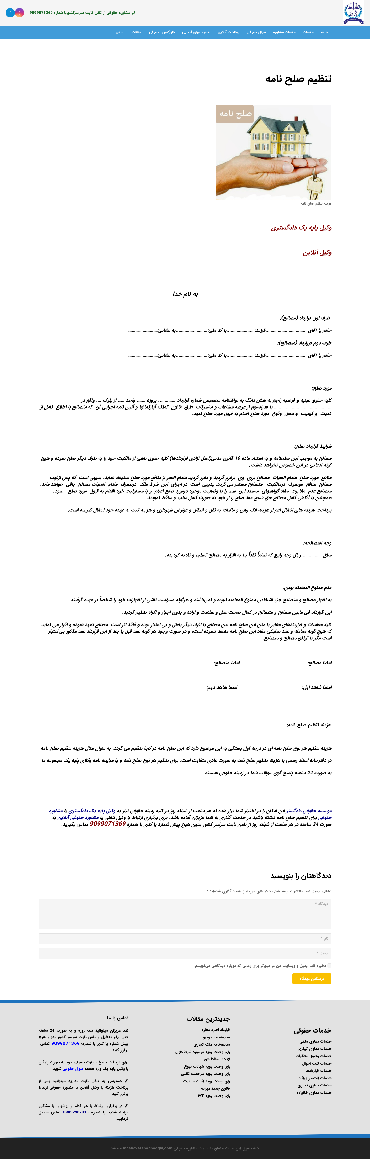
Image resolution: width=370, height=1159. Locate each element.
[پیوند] (353, 13)
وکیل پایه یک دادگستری (301, 228)
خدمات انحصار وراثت (314, 1078)
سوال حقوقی (73, 1069)
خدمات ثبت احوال (316, 1064)
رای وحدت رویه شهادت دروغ (207, 1067)
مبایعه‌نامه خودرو (216, 1037)
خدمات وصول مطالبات (313, 1056)
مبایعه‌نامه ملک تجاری (211, 1045)
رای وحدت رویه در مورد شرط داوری (201, 1052)
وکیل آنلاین (317, 253)
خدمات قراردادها (318, 1071)
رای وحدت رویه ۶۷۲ (214, 1096)
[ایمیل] (185, 953)
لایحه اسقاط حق (217, 1059)
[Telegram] (10, 12)
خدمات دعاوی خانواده (314, 1093)
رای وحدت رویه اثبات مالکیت (206, 1081)
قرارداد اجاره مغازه (215, 1030)
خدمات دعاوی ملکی (315, 1041)
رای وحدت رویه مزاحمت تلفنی (205, 1074)
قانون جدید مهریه (215, 1088)
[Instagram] (19, 12)
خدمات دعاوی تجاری (314, 1085)
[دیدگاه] (185, 914)
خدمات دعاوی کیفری (314, 1049)
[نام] (185, 938)
